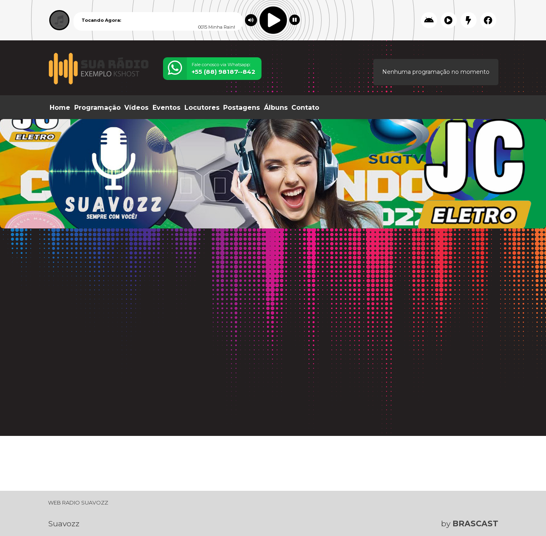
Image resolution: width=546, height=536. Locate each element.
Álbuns (276, 107)
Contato (305, 107)
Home (60, 107)
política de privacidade (288, 516)
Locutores (202, 107)
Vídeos (136, 107)
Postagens (241, 107)
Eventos (166, 107)
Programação (97, 107)
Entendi (510, 510)
